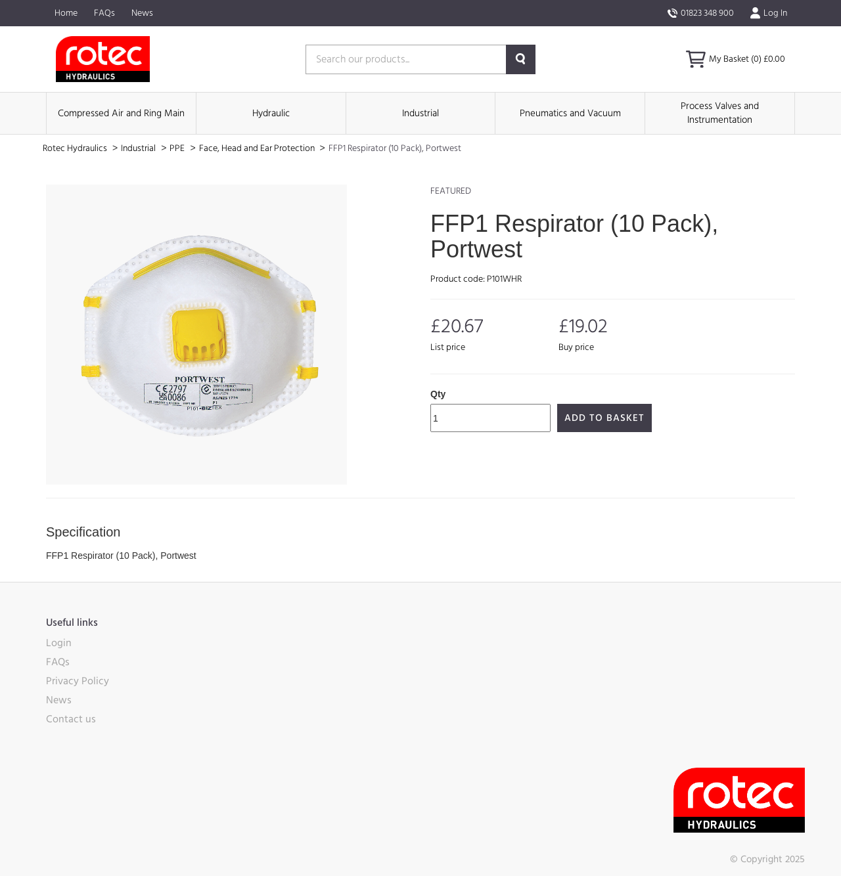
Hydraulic (271, 113)
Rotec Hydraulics (76, 148)
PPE (178, 148)
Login (59, 643)
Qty (437, 394)
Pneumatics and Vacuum (570, 113)
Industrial (420, 113)
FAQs (104, 13)
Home (66, 13)
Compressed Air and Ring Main (121, 113)
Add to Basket (604, 418)
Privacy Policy (77, 681)
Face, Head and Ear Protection (258, 148)
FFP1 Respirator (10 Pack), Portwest (395, 148)
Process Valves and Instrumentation (720, 113)
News (142, 13)
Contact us (71, 719)
